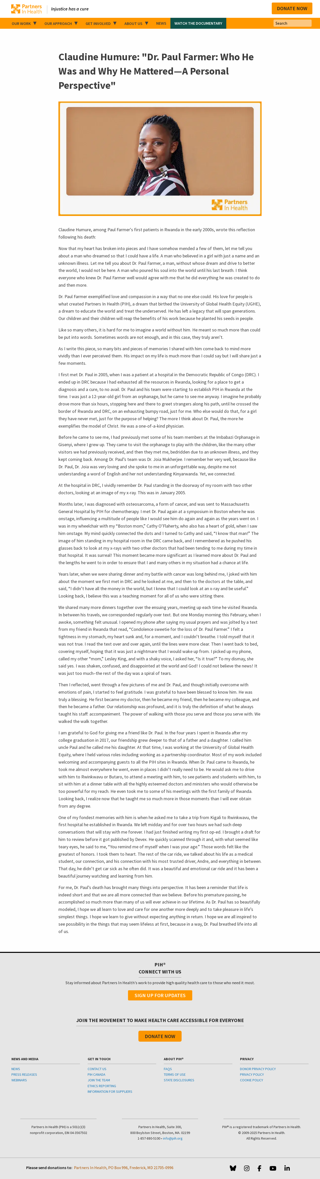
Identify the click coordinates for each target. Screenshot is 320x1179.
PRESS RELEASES (24, 1074)
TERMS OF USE (175, 1074)
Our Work (21, 23)
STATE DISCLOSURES (179, 1080)
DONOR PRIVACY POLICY (258, 1069)
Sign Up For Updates (160, 995)
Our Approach (58, 23)
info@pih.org (173, 1138)
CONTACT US (97, 1069)
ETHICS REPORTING (102, 1086)
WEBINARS (19, 1080)
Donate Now (292, 8)
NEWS (15, 1069)
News (161, 23)
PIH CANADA (96, 1074)
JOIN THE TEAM (99, 1080)
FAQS (168, 1069)
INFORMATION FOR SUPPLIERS (110, 1091)
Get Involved (98, 23)
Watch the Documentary (198, 23)
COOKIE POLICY (251, 1080)
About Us (133, 23)
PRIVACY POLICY (252, 1074)
